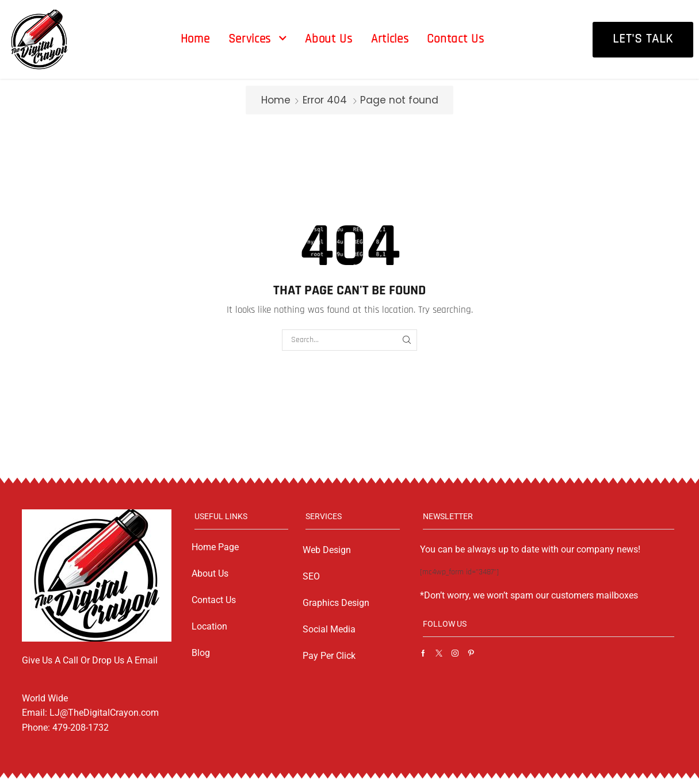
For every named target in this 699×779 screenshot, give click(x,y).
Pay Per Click (329, 655)
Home (276, 100)
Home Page (215, 547)
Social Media (329, 629)
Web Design (327, 549)
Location (209, 626)
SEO (311, 576)
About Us (210, 573)
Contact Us (214, 599)
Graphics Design (336, 602)
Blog (201, 652)
